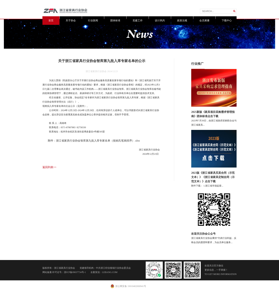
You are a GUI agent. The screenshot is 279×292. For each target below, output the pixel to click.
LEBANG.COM (109, 272)
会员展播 (204, 20)
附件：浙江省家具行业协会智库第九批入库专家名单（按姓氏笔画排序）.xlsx (94, 140)
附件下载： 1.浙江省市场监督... (207, 185)
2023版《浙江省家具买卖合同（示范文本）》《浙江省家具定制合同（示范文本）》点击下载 (213, 177)
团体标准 (115, 20)
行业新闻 (93, 20)
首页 (50, 20)
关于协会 (71, 20)
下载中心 (227, 20)
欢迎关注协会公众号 (203, 233)
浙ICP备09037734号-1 (75, 272)
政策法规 (182, 20)
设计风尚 (160, 20)
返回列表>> (49, 167)
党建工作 (138, 20)
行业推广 (197, 63)
